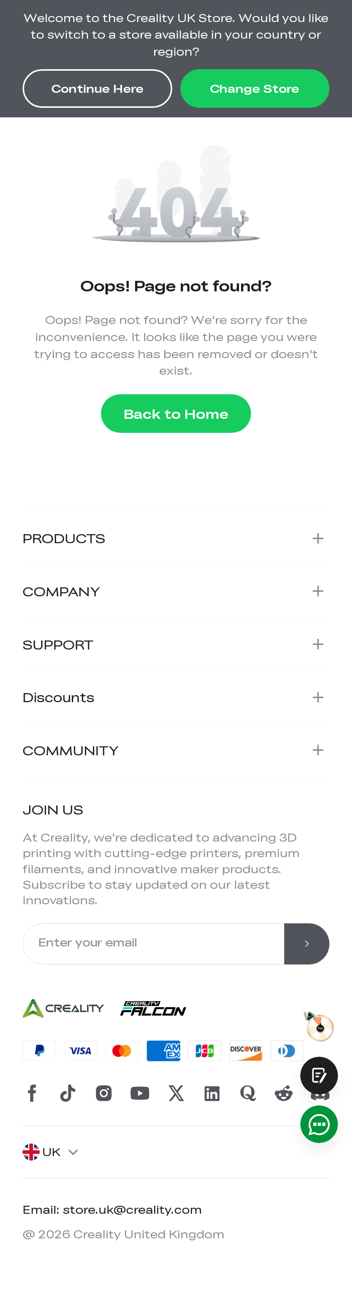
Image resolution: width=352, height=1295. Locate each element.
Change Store (254, 88)
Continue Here (97, 88)
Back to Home (176, 413)
